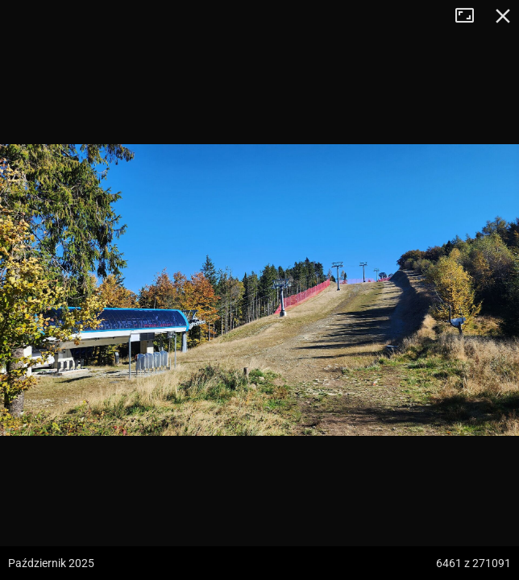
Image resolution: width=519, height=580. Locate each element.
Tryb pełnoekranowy (471, 16)
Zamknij (503, 16)
